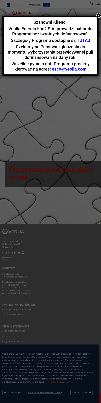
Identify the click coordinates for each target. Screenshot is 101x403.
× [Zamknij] (99, 15)
